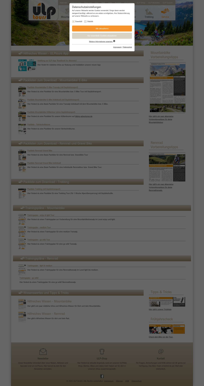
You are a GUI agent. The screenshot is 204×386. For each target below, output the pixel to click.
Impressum (117, 47)
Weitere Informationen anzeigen (102, 41)
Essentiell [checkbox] (78, 21)
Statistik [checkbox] (90, 21)
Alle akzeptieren (102, 28)
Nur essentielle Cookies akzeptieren (102, 35)
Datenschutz (127, 47)
